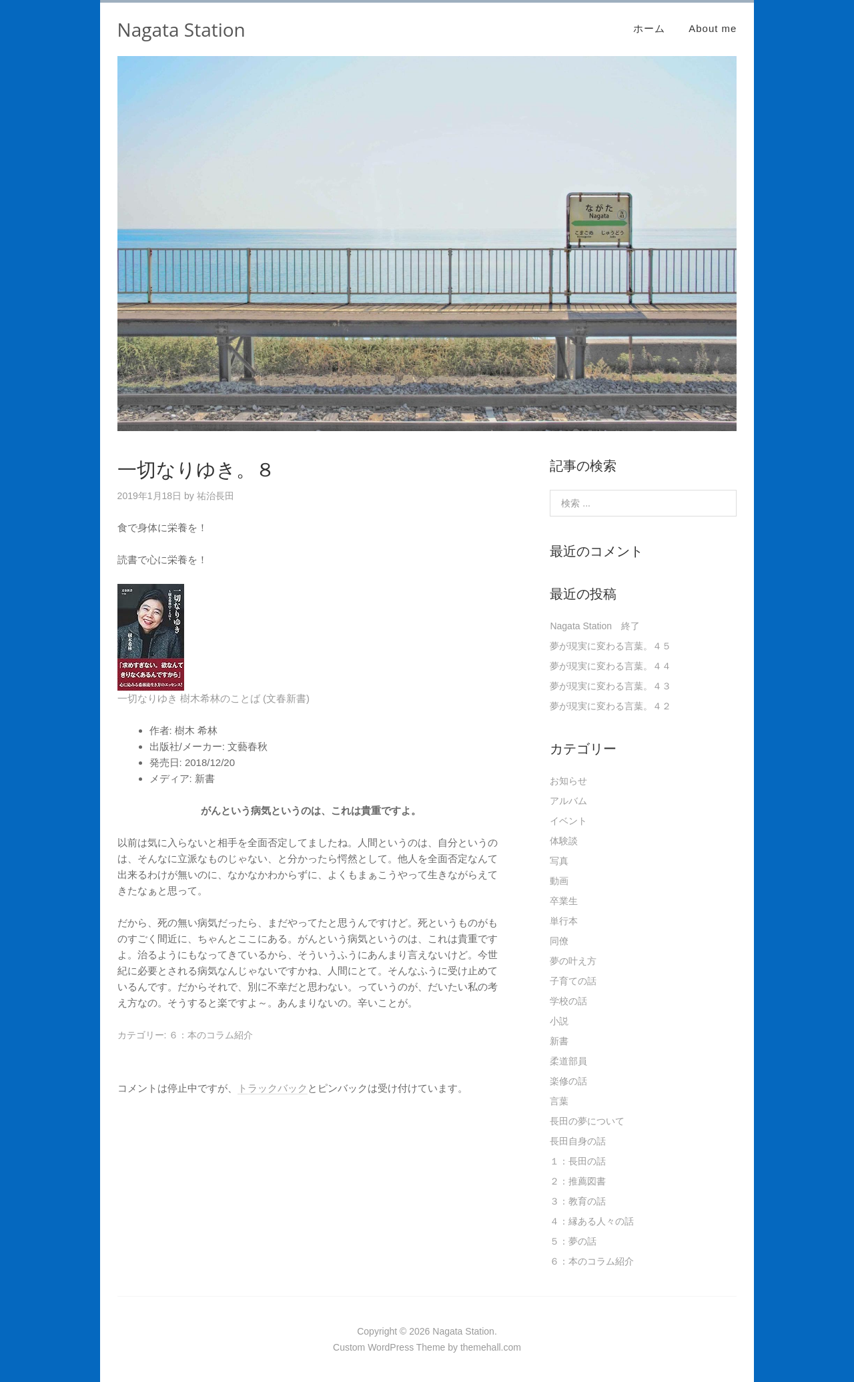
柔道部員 (568, 1061)
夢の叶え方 (573, 961)
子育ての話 (573, 981)
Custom (349, 1347)
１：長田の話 (578, 1161)
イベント (568, 820)
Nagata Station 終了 (595, 626)
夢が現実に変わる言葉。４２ (610, 706)
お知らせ (568, 780)
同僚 (559, 941)
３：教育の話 (578, 1201)
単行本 (564, 921)
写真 (559, 860)
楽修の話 (568, 1081)
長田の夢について (587, 1121)
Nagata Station (181, 29)
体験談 (564, 840)
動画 (559, 881)
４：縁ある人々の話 (592, 1221)
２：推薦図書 (578, 1181)
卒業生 (564, 901)
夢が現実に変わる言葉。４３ (610, 686)
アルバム (568, 800)
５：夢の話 (573, 1241)
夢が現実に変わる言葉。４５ (610, 646)
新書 (559, 1041)
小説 (559, 1021)
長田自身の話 (578, 1141)
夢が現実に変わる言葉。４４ (610, 666)
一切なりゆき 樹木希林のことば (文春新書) (213, 698)
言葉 (559, 1101)
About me (713, 28)
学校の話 (568, 1001)
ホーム (649, 28)
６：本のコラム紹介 (211, 1035)
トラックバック (273, 1088)
